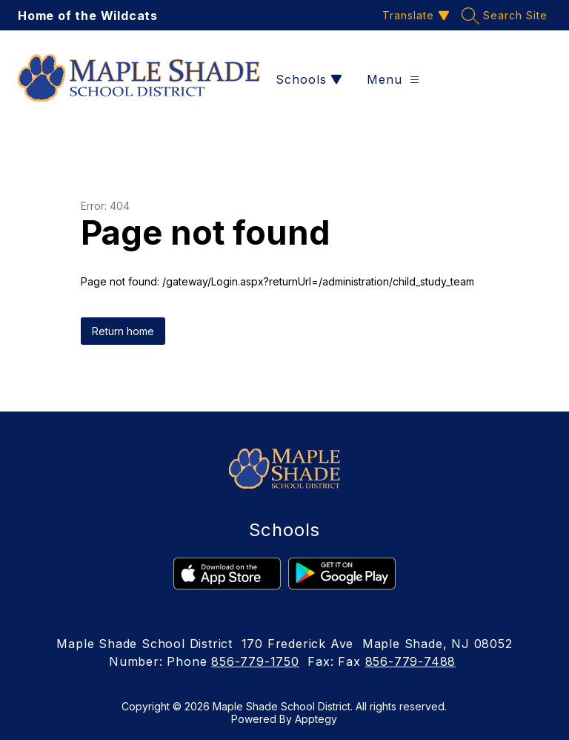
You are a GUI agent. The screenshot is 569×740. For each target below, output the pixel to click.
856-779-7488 (410, 661)
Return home (123, 331)
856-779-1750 (255, 661)
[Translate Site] (414, 15)
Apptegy (316, 719)
